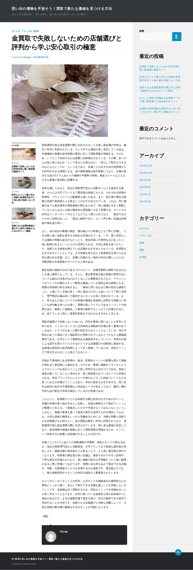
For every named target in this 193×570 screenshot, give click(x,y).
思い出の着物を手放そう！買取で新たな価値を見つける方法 (69, 8)
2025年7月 (145, 194)
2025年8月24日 (42, 57)
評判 (45, 516)
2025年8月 (145, 187)
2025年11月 (145, 165)
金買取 (37, 31)
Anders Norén (30, 564)
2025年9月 (145, 180)
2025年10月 (145, 173)
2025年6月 (145, 201)
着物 (141, 243)
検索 (141, 31)
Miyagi (26, 57)
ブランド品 (27, 31)
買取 (141, 250)
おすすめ (16, 31)
